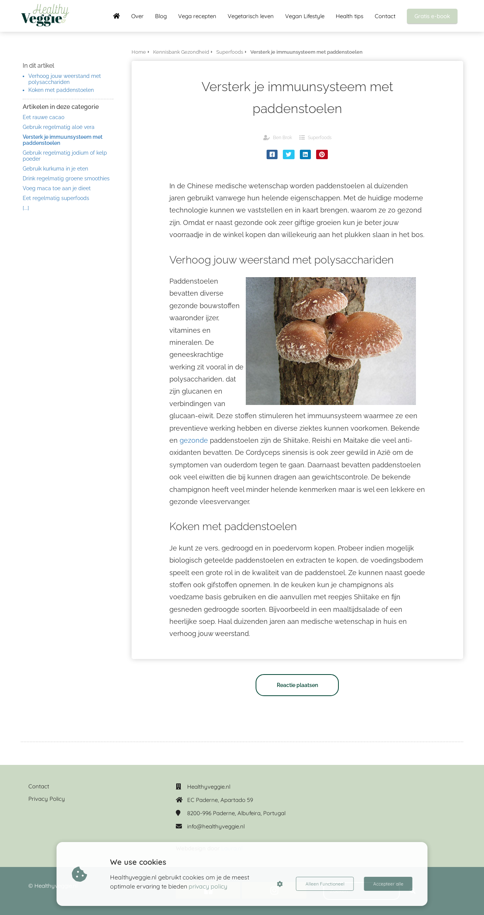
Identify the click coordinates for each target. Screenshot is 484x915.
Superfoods (320, 137)
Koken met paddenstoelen (61, 90)
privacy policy (208, 886)
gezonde (194, 440)
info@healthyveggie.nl (216, 826)
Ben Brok (282, 137)
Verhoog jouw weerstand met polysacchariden (64, 79)
